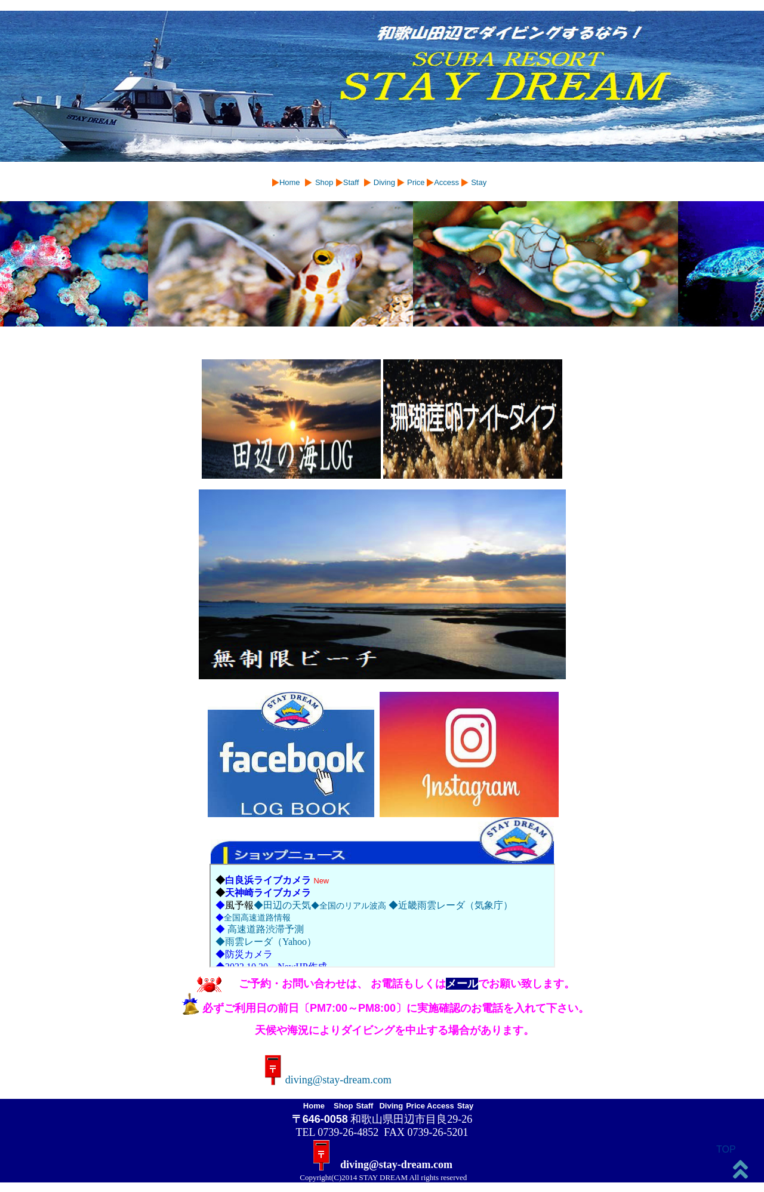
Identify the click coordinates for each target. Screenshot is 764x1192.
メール (462, 984)
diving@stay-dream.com (331, 1080)
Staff (351, 182)
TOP (726, 1149)
